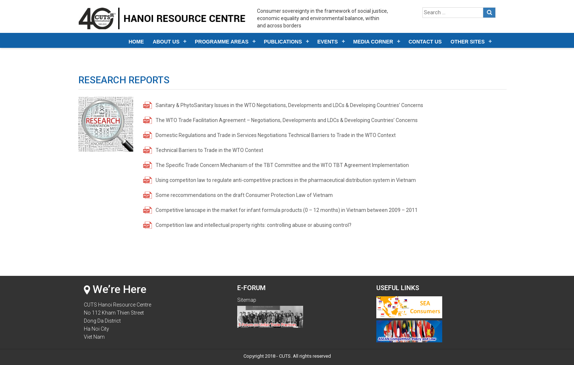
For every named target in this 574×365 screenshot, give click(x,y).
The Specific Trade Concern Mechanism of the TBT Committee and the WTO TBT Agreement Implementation (282, 165)
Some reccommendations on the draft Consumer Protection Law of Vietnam (244, 195)
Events (327, 42)
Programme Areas (222, 42)
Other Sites (468, 42)
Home (136, 42)
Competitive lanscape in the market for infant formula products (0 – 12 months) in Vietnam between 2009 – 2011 (287, 210)
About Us (166, 42)
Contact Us (425, 42)
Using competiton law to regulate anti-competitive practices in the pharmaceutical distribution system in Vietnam (286, 180)
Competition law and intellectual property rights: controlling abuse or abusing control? (253, 225)
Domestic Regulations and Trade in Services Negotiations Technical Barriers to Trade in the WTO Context (276, 135)
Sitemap (246, 300)
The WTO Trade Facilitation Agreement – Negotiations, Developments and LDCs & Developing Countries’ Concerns (287, 120)
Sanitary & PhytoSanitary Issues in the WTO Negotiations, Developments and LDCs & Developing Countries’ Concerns (289, 105)
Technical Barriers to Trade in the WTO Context (209, 150)
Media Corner (373, 42)
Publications (283, 42)
